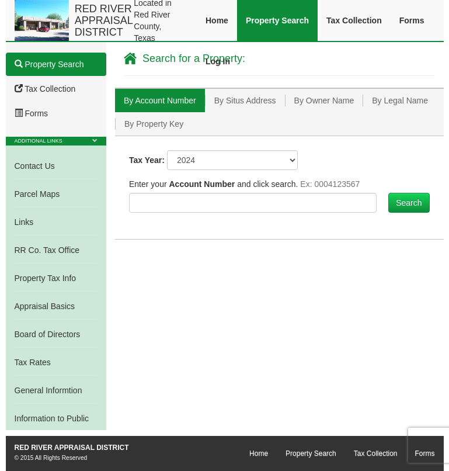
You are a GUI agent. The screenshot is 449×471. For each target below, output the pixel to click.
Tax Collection (354, 20)
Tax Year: (147, 160)
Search (409, 202)
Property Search (277, 20)
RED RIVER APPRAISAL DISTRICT (104, 20)
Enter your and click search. (244, 184)
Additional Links (38, 141)
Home (217, 20)
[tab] (160, 100)
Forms (411, 20)
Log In (218, 61)
